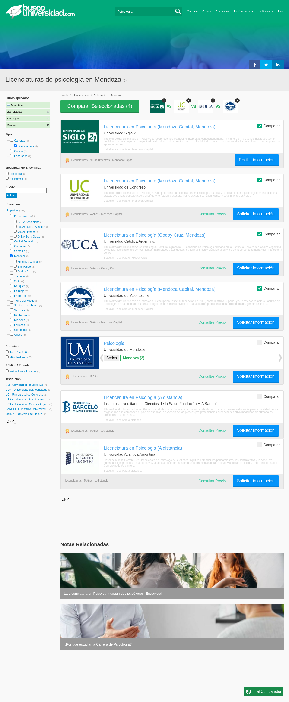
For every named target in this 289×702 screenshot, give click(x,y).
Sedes (111, 358)
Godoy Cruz (25, 271)
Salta (17, 281)
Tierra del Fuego (24, 300)
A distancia (17, 178)
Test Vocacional (244, 11)
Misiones (19, 320)
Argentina (13, 210)
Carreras (192, 11)
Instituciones (266, 11)
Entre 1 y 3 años (20, 352)
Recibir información (256, 160)
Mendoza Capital (28, 261)
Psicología (100, 95)
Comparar (268, 126)
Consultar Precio (212, 214)
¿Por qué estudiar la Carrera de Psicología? (98, 644)
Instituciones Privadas (24, 371)
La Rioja (19, 291)
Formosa (19, 325)
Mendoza (19, 256)
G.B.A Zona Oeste (29, 236)
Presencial (16, 174)
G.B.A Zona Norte (29, 222)
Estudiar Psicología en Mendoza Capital (128, 149)
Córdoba (19, 246)
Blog (281, 11)
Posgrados (222, 11)
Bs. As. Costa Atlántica (32, 227)
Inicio (65, 95)
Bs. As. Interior (27, 231)
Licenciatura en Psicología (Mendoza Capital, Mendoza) (160, 126)
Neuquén (19, 286)
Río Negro (20, 315)
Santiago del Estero (26, 305)
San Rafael (24, 266)
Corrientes (20, 329)
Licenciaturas (26, 146)
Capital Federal (23, 241)
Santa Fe (19, 251)
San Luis (19, 310)
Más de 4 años (19, 357)
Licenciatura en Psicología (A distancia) (143, 397)
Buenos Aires (22, 216)
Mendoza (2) (133, 358)
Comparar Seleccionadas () (99, 106)
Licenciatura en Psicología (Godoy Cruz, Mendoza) (155, 235)
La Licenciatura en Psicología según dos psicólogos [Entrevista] (113, 593)
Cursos (206, 11)
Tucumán (20, 276)
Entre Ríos (20, 295)
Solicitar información (255, 214)
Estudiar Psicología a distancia (123, 420)
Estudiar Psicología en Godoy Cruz (125, 257)
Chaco (18, 334)
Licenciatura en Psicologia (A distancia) (143, 448)
